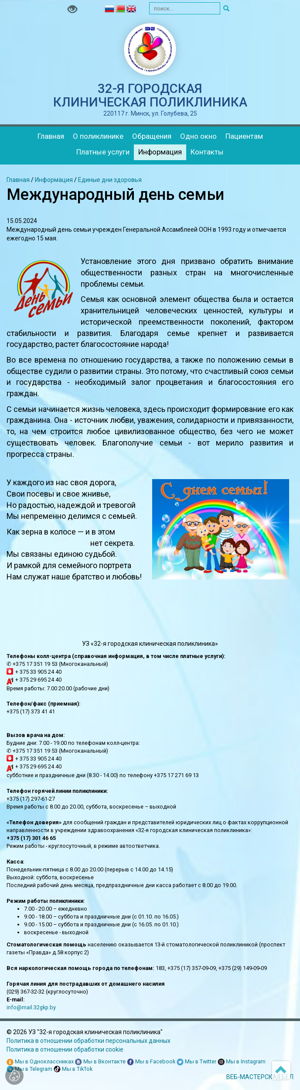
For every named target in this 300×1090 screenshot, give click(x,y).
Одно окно (198, 136)
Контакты (207, 151)
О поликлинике (98, 136)
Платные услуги (103, 151)
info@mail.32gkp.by (31, 1007)
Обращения (151, 136)
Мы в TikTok (73, 1069)
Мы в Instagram (242, 1062)
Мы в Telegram (29, 1069)
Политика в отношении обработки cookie (65, 1049)
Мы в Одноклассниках (40, 1062)
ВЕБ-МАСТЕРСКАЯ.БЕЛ (259, 1076)
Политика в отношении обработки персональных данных (88, 1040)
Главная (51, 136)
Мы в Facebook (151, 1062)
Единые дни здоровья (110, 179)
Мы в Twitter (196, 1062)
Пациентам (244, 136)
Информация (160, 151)
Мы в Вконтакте (100, 1062)
